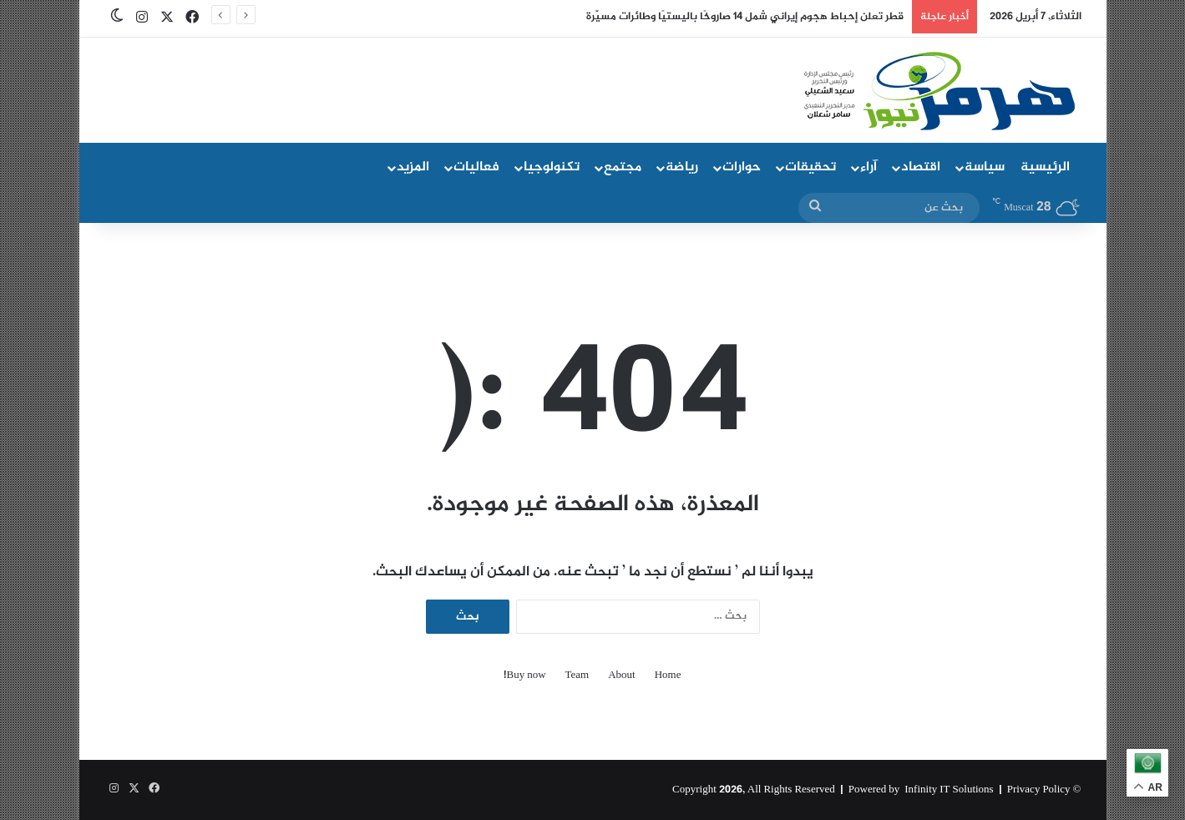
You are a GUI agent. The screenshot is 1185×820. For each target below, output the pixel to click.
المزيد (413, 167)
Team (577, 676)
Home (668, 676)
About (622, 676)
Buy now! (524, 676)
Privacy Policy (1039, 790)
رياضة (682, 167)
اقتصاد (920, 167)
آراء (868, 167)
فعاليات (476, 167)
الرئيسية (1045, 167)
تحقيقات (810, 167)
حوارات (741, 167)
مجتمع (622, 167)
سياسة (985, 167)
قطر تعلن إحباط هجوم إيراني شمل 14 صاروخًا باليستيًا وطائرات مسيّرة (745, 17)
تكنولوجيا (552, 167)
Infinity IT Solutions (948, 790)
